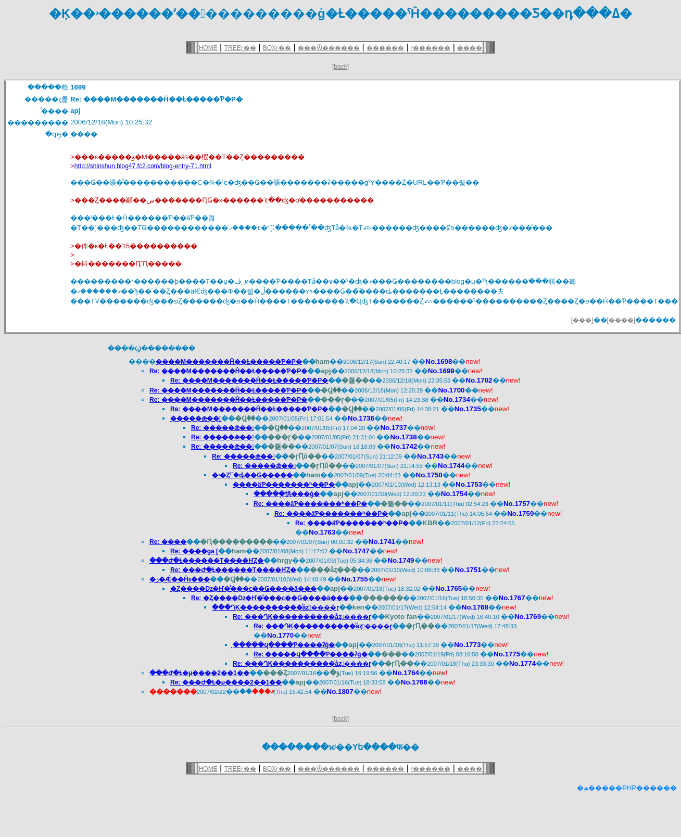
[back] (340, 66)
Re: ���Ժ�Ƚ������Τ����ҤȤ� (233, 570)
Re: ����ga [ (194, 551)
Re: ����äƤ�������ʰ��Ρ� (310, 504)
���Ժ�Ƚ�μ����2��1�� (199, 673)
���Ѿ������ (329, 48)
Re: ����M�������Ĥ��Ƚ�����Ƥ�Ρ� (228, 371)
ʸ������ (430, 48)
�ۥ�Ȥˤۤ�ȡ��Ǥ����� (252, 475)
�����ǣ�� (195, 418)
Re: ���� (167, 542)
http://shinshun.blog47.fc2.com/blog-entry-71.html (142, 166)
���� (469, 48)
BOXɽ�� (277, 48)
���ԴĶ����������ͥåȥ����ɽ (275, 607)
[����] (621, 320)
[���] (582, 320)
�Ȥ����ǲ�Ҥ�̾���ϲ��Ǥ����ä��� (243, 588)
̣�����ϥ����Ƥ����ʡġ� (284, 645)
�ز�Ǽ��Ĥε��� (179, 579)
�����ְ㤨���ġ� (287, 494)
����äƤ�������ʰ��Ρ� (284, 484)
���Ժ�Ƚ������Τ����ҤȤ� (206, 560)
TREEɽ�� (240, 48)
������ (385, 48)
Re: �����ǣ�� (222, 428)
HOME (208, 48)
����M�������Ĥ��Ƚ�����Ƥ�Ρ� (229, 361)
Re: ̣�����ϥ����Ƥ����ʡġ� (311, 654)
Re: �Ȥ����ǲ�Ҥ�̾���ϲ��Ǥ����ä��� (270, 598)
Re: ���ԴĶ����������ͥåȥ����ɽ (302, 616)
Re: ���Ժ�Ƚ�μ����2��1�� (226, 682)
